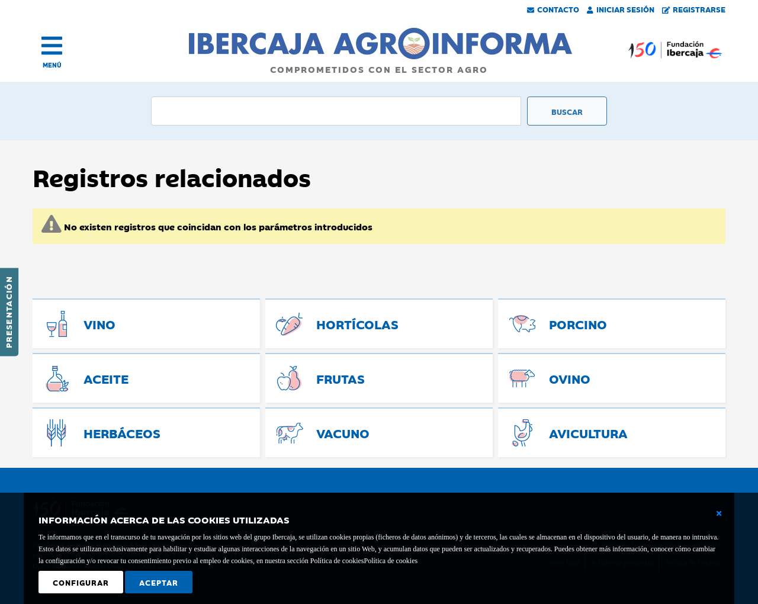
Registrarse (694, 9)
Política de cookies (390, 561)
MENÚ (52, 64)
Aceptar (158, 582)
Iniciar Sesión (620, 9)
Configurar (81, 582)
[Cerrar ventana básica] (719, 513)
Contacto (553, 9)
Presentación (8, 312)
